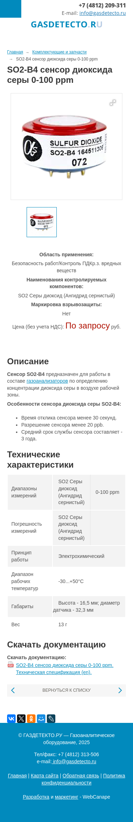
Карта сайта (45, 775)
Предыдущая (13, 690)
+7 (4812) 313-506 (78, 754)
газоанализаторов (47, 381)
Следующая (119, 690)
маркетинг (66, 797)
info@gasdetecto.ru (102, 13)
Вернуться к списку (67, 690)
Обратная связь (80, 775)
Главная (17, 775)
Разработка (36, 797)
